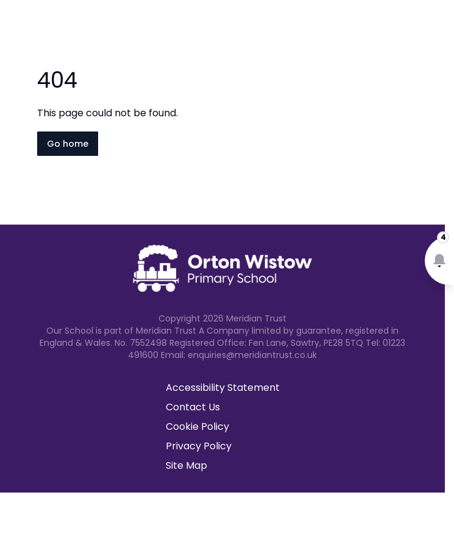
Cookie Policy (197, 426)
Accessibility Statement (223, 388)
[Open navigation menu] (437, 29)
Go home (67, 144)
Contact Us (193, 407)
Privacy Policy (199, 446)
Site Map (186, 465)
